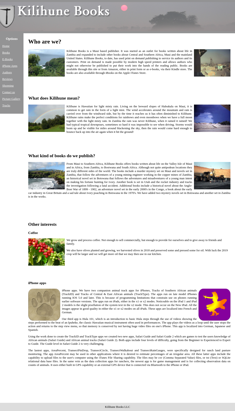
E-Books (7, 59)
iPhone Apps (9, 65)
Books (6, 52)
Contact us (8, 92)
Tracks (6, 105)
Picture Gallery (11, 98)
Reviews (7, 79)
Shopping (8, 85)
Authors (7, 72)
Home (6, 46)
